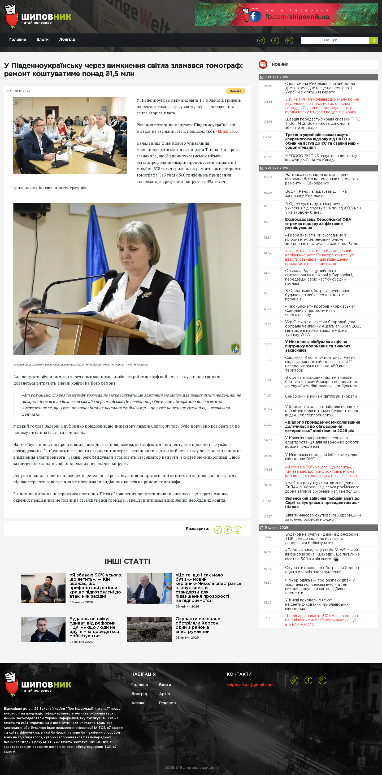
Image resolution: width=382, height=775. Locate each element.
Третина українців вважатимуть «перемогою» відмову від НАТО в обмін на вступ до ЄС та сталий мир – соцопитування (322, 141)
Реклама (167, 703)
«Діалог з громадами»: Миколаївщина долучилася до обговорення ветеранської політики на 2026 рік (322, 427)
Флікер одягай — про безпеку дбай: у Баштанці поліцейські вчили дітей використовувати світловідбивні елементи (320, 587)
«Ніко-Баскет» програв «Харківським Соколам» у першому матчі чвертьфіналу (320, 311)
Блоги (43, 39)
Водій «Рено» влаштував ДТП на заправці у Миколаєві (316, 193)
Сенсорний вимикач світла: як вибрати (321, 396)
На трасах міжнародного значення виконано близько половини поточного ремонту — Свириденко (321, 179)
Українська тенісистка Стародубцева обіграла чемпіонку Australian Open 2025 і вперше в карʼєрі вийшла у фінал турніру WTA (323, 329)
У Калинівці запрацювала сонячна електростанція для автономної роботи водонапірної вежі (322, 442)
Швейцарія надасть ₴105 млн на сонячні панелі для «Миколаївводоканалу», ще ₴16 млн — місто (322, 620)
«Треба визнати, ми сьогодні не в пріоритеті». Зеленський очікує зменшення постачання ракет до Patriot (323, 240)
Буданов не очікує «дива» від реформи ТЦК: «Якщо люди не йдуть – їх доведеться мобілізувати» (94, 627)
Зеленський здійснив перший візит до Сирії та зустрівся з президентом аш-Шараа (322, 503)
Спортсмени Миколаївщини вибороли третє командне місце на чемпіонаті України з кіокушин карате (320, 88)
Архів (164, 694)
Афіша (137, 703)
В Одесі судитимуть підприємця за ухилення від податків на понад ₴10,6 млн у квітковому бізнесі (323, 208)
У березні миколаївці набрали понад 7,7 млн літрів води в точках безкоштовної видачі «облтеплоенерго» (322, 411)
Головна (17, 39)
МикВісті (226, 131)
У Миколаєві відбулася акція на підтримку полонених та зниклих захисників (317, 346)
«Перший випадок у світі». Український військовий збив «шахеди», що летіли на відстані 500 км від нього (322, 555)
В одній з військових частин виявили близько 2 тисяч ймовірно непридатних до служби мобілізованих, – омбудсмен (321, 382)
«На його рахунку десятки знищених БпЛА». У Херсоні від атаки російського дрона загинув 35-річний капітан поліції (322, 487)
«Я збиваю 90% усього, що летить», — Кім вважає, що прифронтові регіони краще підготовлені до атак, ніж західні (96, 586)
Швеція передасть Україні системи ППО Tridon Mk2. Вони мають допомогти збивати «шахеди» (323, 124)
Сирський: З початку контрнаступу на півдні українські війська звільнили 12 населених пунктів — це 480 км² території (320, 364)
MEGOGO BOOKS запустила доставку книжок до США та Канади (321, 158)
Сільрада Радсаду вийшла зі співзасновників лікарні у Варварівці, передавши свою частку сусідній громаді (319, 277)
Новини (280, 64)
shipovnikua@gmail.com (250, 685)
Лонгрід (67, 39)
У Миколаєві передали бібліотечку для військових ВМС (321, 457)
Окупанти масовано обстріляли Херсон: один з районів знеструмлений (198, 625)
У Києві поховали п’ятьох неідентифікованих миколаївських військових (317, 604)
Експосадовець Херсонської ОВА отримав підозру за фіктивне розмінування (318, 224)
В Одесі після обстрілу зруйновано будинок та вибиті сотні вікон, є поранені (317, 295)
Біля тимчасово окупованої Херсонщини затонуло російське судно (323, 517)
